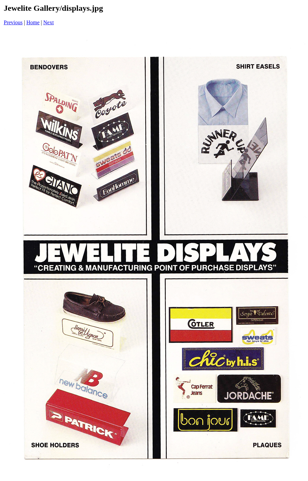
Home (32, 22)
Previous (13, 22)
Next (48, 22)
